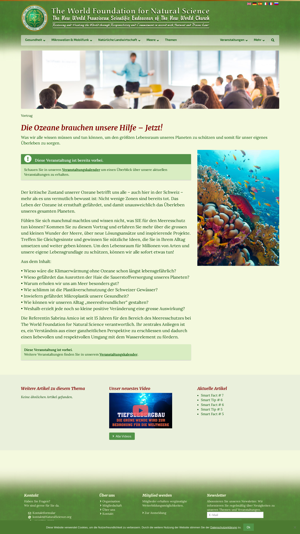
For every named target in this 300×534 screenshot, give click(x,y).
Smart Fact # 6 (212, 405)
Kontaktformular (44, 513)
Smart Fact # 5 (212, 414)
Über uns (108, 510)
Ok (248, 527)
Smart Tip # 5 (212, 409)
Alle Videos (122, 436)
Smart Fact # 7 (212, 395)
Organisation (111, 501)
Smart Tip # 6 (212, 400)
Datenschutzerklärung (223, 527)
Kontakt (107, 514)
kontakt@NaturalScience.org (52, 517)
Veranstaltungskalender (81, 170)
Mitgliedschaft (112, 505)
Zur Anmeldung (155, 513)
